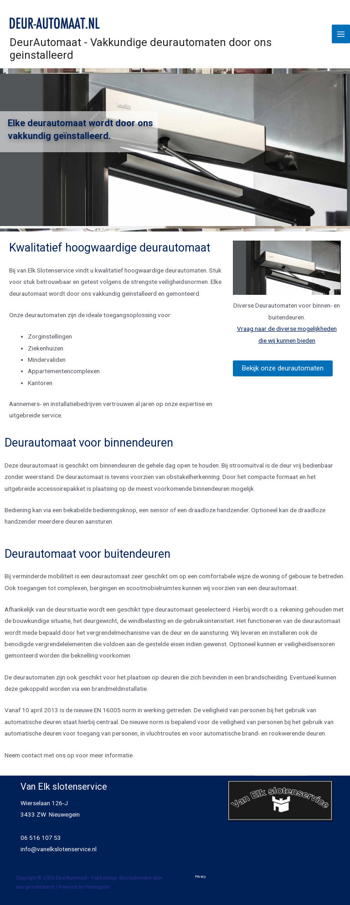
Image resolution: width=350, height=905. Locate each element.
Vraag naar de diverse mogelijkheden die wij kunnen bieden (287, 334)
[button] (283, 368)
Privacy (201, 876)
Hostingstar (97, 887)
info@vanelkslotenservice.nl (59, 849)
